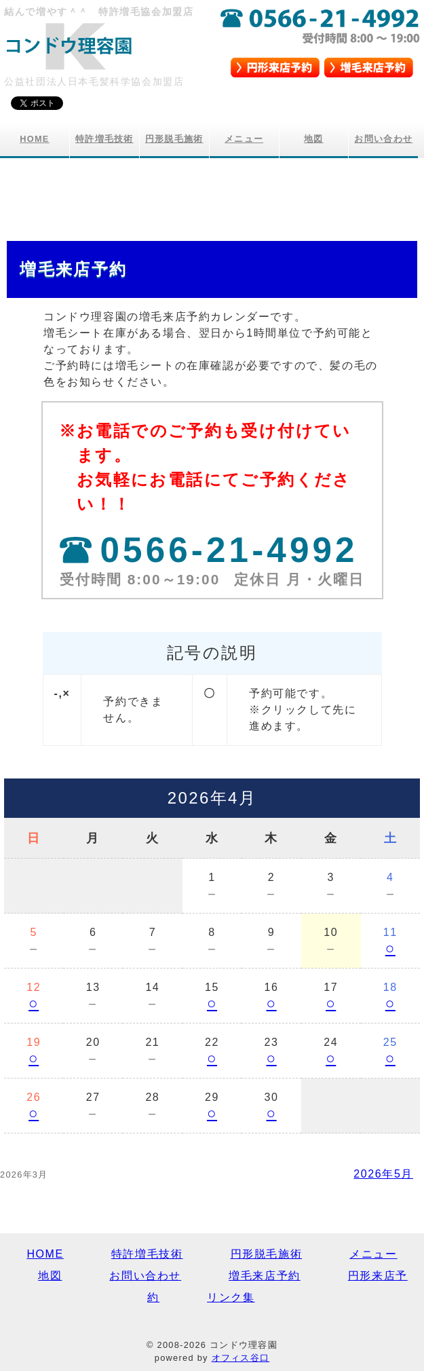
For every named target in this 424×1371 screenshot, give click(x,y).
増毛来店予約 (265, 1275)
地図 (314, 139)
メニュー (244, 139)
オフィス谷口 (241, 1358)
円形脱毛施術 (174, 139)
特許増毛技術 (104, 139)
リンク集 (230, 1297)
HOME (35, 139)
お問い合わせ (383, 139)
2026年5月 (383, 1174)
